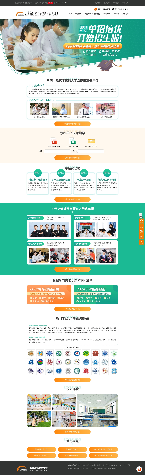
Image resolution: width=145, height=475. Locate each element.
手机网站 (116, 3)
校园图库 (107, 14)
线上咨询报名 (72, 199)
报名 (141, 238)
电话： (75, 151)
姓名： (41, 151)
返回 (141, 243)
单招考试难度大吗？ (41, 449)
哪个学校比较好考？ (72, 455)
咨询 (141, 222)
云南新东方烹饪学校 (41, 3)
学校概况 (78, 14)
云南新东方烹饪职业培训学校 (92, 465)
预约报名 (98, 3)
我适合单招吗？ (72, 124)
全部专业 (125, 14)
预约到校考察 (72, 432)
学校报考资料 (72, 380)
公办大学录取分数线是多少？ (103, 449)
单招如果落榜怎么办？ (42, 455)
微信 (141, 232)
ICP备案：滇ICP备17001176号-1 (79, 468)
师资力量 (88, 14)
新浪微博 (107, 3)
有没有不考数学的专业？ (103, 455)
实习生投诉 (126, 465)
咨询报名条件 (72, 309)
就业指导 (97, 14)
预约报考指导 (72, 157)
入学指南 (116, 14)
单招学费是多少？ (72, 449)
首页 (70, 14)
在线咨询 (125, 3)
